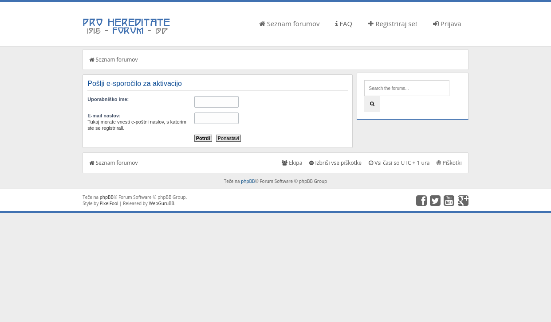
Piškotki (449, 163)
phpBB (248, 181)
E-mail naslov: (104, 115)
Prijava (447, 23)
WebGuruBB (161, 203)
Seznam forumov (289, 23)
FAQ (343, 23)
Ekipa (292, 163)
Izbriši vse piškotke (335, 163)
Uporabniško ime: (108, 99)
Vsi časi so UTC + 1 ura (399, 163)
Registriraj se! (392, 23)
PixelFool (109, 203)
